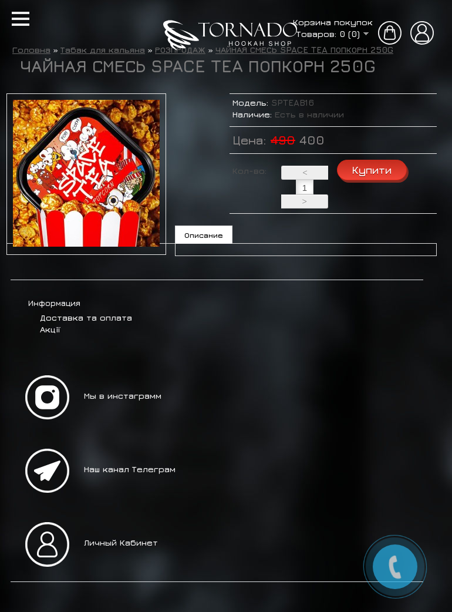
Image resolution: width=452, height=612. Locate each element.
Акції (50, 329)
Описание (203, 235)
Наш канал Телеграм (130, 469)
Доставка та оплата (86, 317)
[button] (20, 19)
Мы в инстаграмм (122, 396)
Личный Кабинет (121, 542)
